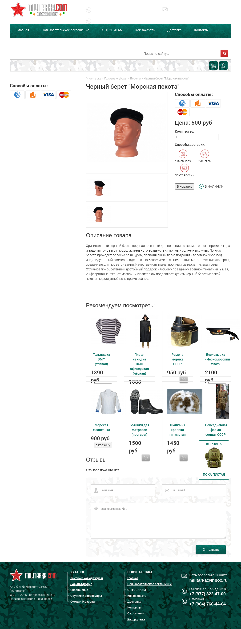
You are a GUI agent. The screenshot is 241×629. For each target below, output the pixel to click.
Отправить (211, 549)
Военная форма (81, 584)
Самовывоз (183, 156)
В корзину (184, 186)
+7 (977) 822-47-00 (207, 594)
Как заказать (145, 30)
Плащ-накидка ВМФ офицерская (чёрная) (139, 364)
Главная (22, 30)
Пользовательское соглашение (65, 30)
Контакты (201, 30)
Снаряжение (79, 590)
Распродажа (56, 42)
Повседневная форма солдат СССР (216, 430)
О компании (25, 42)
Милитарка (93, 78)
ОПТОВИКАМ (112, 30)
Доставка (174, 30)
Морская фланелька (101, 427)
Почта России (184, 170)
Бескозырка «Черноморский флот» (217, 359)
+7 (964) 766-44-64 (207, 604)
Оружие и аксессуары (86, 595)
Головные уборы (115, 78)
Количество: (184, 131)
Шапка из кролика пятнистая (177, 430)
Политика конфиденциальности (31, 599)
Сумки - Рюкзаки (82, 601)
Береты (135, 78)
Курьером (205, 156)
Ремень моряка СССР (178, 359)
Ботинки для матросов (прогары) (139, 430)
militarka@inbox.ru (187, 13)
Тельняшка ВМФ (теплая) (101, 359)
